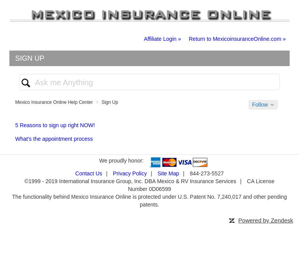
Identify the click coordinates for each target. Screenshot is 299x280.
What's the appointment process (54, 139)
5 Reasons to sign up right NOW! (55, 125)
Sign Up (110, 102)
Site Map (168, 173)
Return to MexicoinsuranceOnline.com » (237, 39)
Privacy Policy (130, 173)
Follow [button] (260, 105)
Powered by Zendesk (265, 220)
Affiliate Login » (162, 39)
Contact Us (88, 173)
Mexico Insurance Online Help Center (54, 102)
